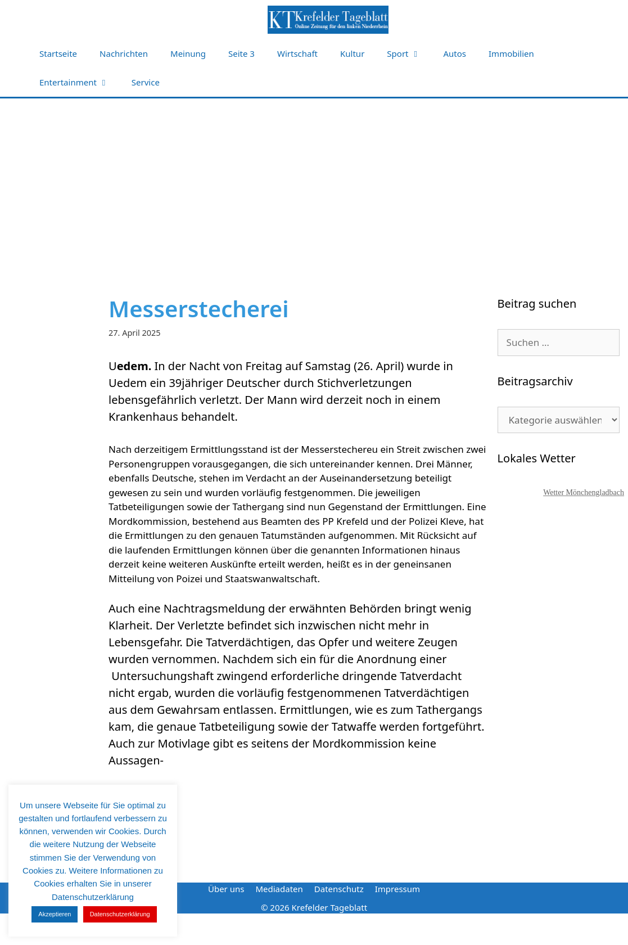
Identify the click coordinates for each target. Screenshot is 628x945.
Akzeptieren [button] (54, 914)
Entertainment (79, 82)
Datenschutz (339, 888)
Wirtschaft (297, 53)
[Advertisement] (314, 183)
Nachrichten (124, 53)
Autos (455, 53)
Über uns (226, 888)
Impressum (397, 888)
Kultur (352, 53)
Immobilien (511, 53)
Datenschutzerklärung (120, 914)
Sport (409, 53)
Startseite (58, 53)
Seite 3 (241, 53)
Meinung (188, 53)
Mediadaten (278, 888)
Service (146, 82)
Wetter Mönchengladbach (583, 492)
